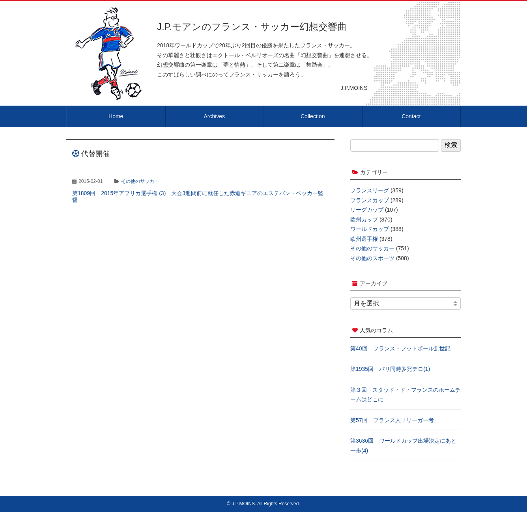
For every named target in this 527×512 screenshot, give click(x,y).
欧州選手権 (364, 239)
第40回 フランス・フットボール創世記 (400, 348)
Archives (214, 116)
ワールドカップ (369, 229)
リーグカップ (366, 210)
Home (115, 116)
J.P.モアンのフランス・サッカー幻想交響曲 (252, 26)
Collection (313, 116)
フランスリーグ (369, 190)
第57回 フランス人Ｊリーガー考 (392, 420)
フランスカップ (369, 200)
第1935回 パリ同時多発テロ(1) (390, 369)
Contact (411, 116)
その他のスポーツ (372, 258)
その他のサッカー (140, 181)
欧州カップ (364, 219)
